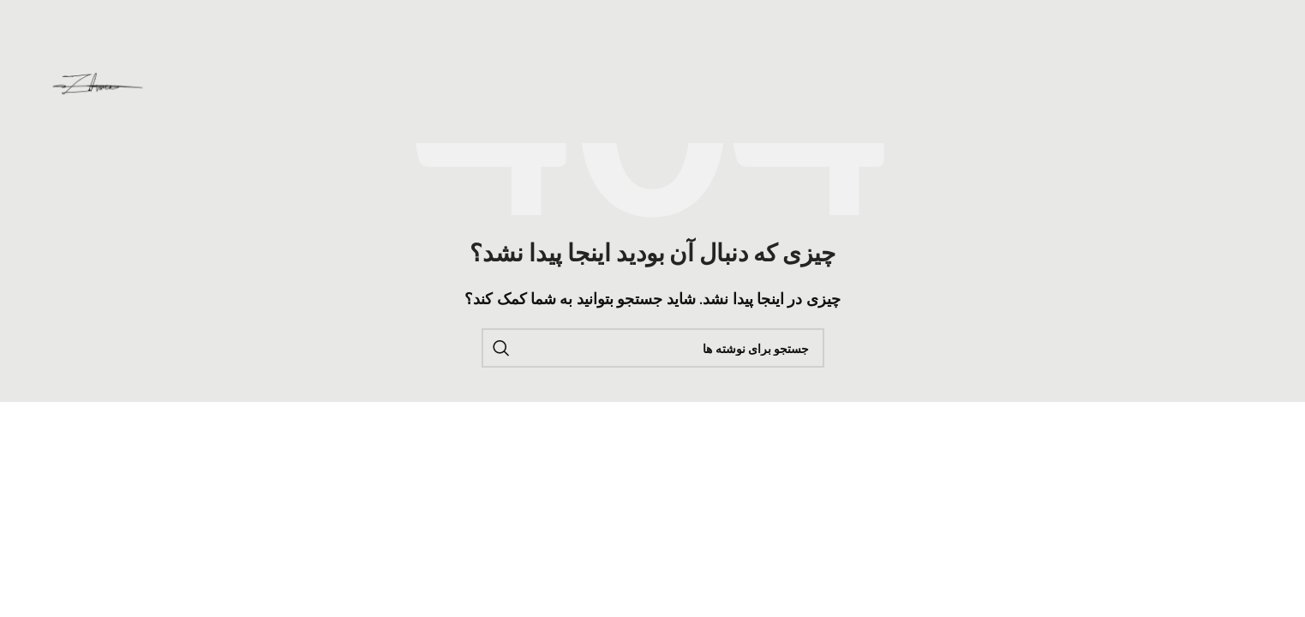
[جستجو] (653, 348)
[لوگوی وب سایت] (98, 84)
